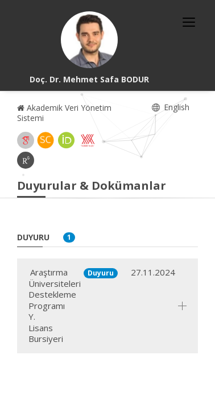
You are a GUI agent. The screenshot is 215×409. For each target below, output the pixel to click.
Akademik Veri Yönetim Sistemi (64, 112)
